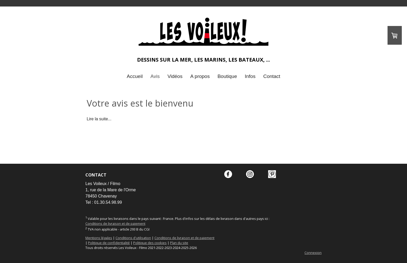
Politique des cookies (150, 242)
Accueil (135, 76)
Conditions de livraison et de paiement (115, 223)
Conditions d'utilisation (133, 237)
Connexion (313, 252)
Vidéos (174, 76)
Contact (271, 76)
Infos (250, 76)
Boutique (227, 76)
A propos (200, 76)
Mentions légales (98, 237)
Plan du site (179, 242)
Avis (155, 76)
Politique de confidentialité (109, 242)
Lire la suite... (99, 119)
